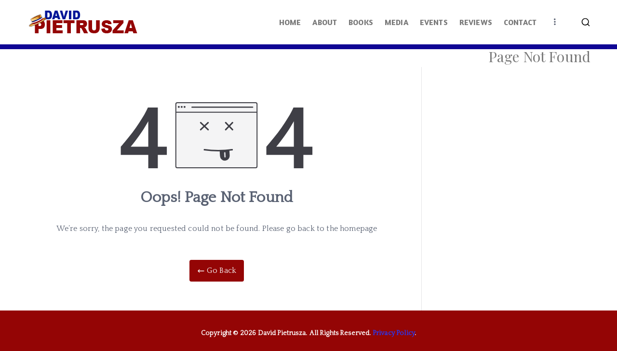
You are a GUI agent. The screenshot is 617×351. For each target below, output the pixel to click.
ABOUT (324, 22)
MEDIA (396, 22)
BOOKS (361, 22)
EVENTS (434, 22)
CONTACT (520, 22)
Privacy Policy (394, 333)
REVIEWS (475, 22)
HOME (290, 22)
